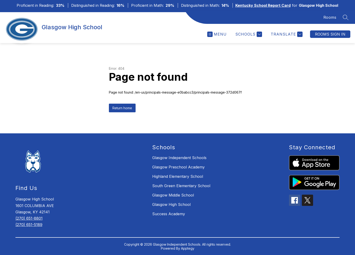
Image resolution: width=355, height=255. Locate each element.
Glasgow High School (171, 204)
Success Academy (168, 213)
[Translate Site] (286, 34)
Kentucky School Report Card (263, 5)
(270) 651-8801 (29, 218)
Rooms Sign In (330, 34)
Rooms (330, 17)
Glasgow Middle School (173, 195)
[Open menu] (217, 34)
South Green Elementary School (181, 185)
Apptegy (187, 248)
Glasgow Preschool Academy (178, 167)
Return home (122, 108)
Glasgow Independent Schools (179, 157)
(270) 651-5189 (28, 224)
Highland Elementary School (177, 176)
